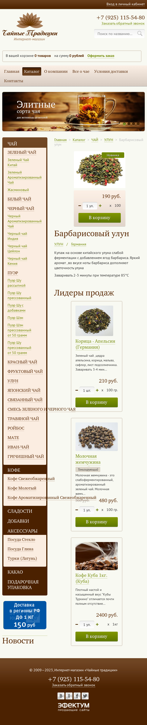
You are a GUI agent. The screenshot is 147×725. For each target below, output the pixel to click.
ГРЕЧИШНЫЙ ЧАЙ (26, 456)
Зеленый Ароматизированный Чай (25, 177)
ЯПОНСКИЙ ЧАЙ (24, 390)
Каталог (31, 71)
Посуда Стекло (21, 539)
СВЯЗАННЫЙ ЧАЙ (25, 399)
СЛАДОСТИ (20, 511)
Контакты (13, 80)
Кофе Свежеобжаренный (31, 478)
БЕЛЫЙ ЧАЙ (19, 199)
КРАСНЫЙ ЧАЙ (22, 362)
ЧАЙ (12, 144)
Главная (11, 71)
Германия (78, 244)
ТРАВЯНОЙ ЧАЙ (23, 418)
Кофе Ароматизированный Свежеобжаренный (52, 497)
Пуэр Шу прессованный (19, 295)
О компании (56, 71)
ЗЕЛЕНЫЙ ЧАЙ (22, 152)
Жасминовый (18, 189)
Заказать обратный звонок (123, 23)
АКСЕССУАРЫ (22, 531)
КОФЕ (14, 470)
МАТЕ (13, 437)
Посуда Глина (20, 548)
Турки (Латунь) (22, 558)
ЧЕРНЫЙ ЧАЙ (21, 208)
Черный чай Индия (17, 236)
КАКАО (15, 572)
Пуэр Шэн (15, 317)
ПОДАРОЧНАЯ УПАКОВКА (23, 584)
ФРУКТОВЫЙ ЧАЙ (25, 371)
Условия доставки (111, 71)
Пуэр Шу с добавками (17, 307)
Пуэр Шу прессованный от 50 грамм (19, 347)
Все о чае (80, 71)
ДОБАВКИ (18, 521)
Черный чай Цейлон (17, 248)
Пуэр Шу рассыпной (17, 283)
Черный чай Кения (17, 261)
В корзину (99, 218)
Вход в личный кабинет (126, 4)
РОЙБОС (16, 428)
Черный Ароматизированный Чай (25, 221)
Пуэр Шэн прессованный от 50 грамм (19, 330)
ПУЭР (13, 272)
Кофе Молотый (22, 488)
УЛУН (13, 380)
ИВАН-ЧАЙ (18, 447)
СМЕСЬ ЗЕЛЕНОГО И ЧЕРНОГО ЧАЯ (41, 409)
